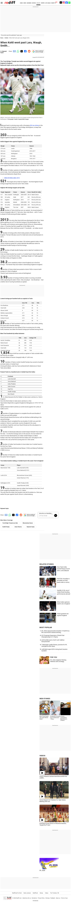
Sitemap (47, 898)
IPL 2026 (42, 870)
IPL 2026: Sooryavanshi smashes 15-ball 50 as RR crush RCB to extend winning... (55, 631)
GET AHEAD (48, 3)
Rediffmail (35, 893)
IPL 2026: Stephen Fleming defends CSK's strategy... (58, 660)
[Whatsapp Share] (18, 51)
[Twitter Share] (21, 51)
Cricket (6, 38)
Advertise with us (26, 898)
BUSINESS (29, 3)
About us (58, 898)
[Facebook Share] (25, 51)
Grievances (35, 900)
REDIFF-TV (53, 3)
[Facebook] (66, 2)
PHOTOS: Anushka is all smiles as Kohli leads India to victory (63, 580)
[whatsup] (69, 2)
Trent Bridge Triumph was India (10, 523)
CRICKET (38, 3)
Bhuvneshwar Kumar (28, 523)
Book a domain (27, 893)
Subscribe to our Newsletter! (45, 513)
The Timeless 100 (54, 893)
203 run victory (34, 125)
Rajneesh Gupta (4, 508)
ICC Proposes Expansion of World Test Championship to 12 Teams (52, 636)
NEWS (24, 3)
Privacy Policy (41, 898)
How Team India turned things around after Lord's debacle (63, 568)
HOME (21, 3)
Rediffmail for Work (17, 893)
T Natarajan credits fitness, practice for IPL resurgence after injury (54, 645)
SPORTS (43, 3)
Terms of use (64, 898)
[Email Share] (14, 51)
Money (41, 893)
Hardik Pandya (6, 526)
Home (1, 38)
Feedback (52, 898)
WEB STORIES (44, 699)
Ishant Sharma (18, 526)
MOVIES (34, 3)
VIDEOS (42, 756)
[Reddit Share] (29, 51)
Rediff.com (19, 898)
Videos (46, 893)
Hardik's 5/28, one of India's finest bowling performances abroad (63, 592)
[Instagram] (63, 2)
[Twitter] (60, 2)
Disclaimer (34, 898)
